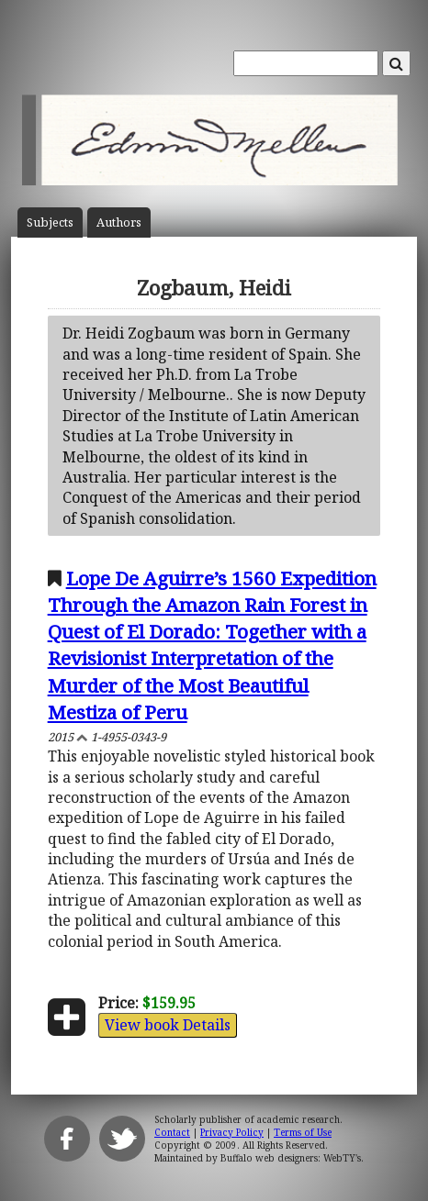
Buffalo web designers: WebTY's (290, 1157)
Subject (50, 222)
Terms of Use (303, 1132)
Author (118, 222)
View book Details (168, 1025)
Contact (172, 1132)
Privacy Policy (232, 1132)
